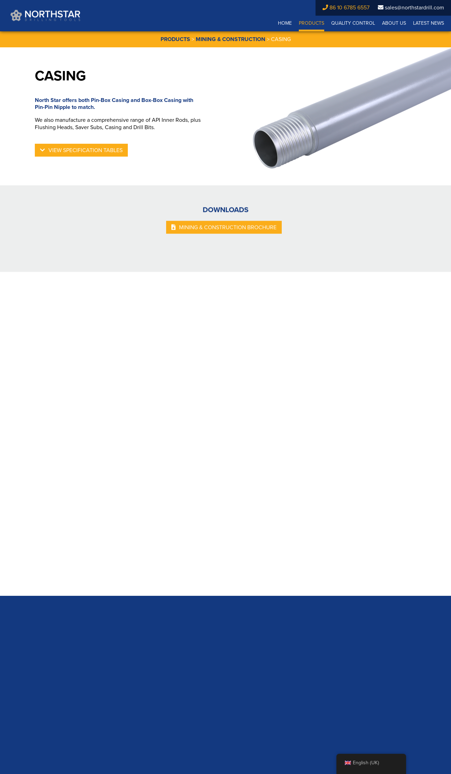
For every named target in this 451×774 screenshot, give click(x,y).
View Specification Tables (85, 150)
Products (311, 23)
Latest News (428, 23)
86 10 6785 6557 (346, 7)
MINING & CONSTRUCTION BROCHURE (228, 228)
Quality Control (353, 23)
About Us (394, 23)
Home (285, 23)
